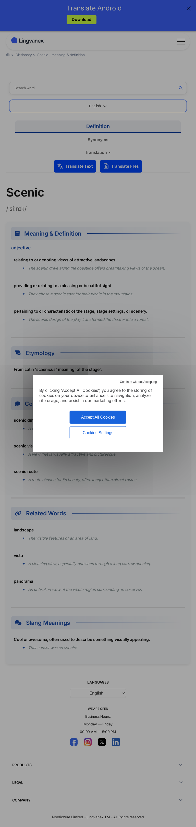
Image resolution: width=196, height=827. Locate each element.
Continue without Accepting (138, 382)
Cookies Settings (98, 433)
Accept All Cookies (98, 417)
